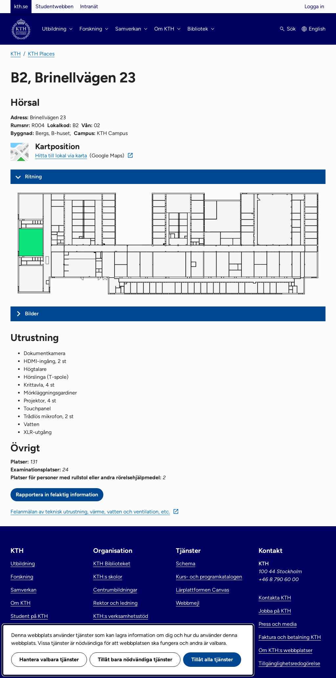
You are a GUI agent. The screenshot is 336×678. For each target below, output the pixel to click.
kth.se (21, 6)
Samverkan (23, 590)
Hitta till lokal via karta (61, 155)
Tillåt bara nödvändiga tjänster (135, 659)
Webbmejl (188, 603)
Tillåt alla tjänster (212, 659)
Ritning (33, 176)
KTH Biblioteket (111, 563)
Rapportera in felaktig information (57, 494)
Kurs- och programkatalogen (209, 577)
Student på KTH (29, 616)
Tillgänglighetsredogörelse (289, 663)
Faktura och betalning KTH (290, 637)
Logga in (314, 6)
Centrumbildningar (115, 590)
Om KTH (20, 603)
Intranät (89, 6)
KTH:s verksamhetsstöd (120, 616)
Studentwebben (54, 6)
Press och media (278, 624)
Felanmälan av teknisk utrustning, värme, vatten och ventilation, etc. (90, 511)
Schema (185, 563)
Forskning (21, 577)
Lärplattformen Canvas (202, 590)
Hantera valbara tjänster (49, 659)
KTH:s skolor (107, 577)
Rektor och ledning (115, 603)
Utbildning (22, 563)
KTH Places (41, 54)
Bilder (32, 313)
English (317, 29)
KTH (15, 54)
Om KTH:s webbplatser (285, 650)
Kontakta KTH (275, 598)
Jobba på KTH (275, 611)
